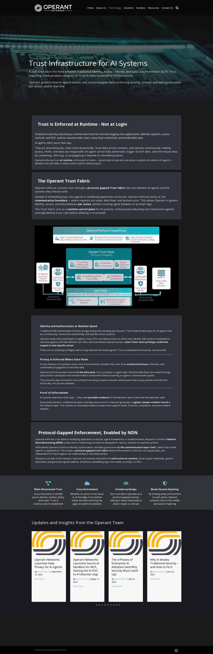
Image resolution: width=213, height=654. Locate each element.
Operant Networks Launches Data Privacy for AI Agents (48, 608)
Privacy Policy (61, 650)
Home (90, 7)
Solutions (129, 7)
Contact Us (167, 7)
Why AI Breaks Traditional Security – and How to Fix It (164, 608)
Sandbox (140, 7)
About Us (101, 7)
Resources (153, 7)
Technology (115, 7)
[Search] (176, 8)
